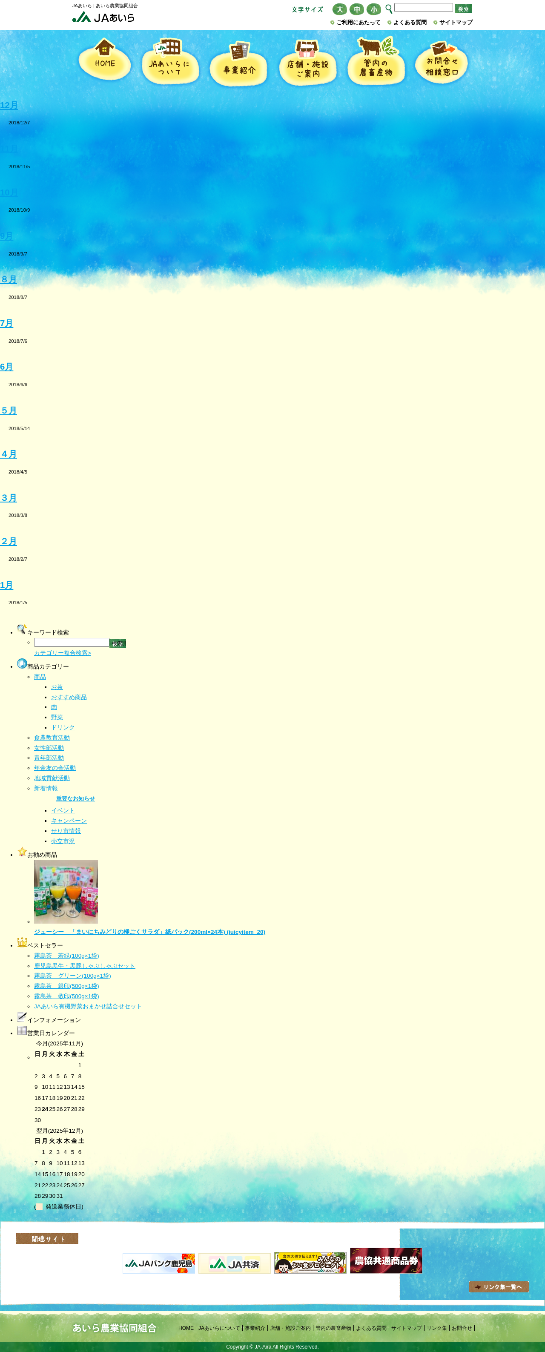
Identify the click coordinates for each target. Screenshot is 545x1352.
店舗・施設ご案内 (307, 63)
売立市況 (63, 841)
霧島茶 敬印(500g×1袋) (66, 996)
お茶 (57, 687)
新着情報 (46, 788)
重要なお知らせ (75, 798)
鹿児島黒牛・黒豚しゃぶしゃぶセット (84, 966)
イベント (63, 810)
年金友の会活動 (55, 768)
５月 (8, 410)
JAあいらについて (170, 63)
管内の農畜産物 (376, 63)
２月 (8, 541)
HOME (104, 63)
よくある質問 (410, 22)
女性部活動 (49, 748)
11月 (9, 148)
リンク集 (437, 1328)
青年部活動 (49, 758)
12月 (9, 105)
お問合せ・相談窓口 (441, 63)
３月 (8, 497)
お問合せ (462, 1328)
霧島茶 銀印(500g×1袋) (66, 986)
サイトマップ (456, 22)
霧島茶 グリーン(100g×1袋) (72, 976)
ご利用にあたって (358, 22)
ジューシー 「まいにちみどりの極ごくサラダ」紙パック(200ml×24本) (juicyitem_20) (149, 932)
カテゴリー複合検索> (62, 653)
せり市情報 (66, 831)
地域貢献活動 (52, 778)
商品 (40, 677)
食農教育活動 (52, 738)
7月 (6, 323)
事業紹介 (238, 63)
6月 (6, 366)
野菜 (57, 717)
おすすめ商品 (69, 697)
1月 (6, 585)
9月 (6, 236)
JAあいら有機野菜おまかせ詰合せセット (88, 1006)
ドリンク (63, 727)
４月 (8, 454)
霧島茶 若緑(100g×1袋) (66, 956)
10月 (9, 192)
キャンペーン (69, 821)
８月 (8, 279)
